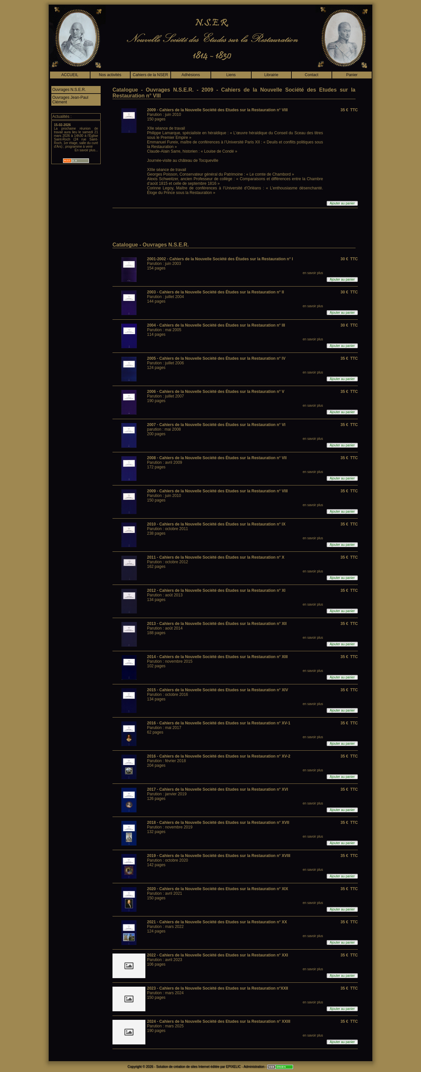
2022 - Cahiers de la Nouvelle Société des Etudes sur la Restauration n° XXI (217, 955)
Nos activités (110, 75)
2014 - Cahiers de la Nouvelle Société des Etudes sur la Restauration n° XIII (217, 656)
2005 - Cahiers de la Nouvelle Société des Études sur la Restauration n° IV (216, 358)
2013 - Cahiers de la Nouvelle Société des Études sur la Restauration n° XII (216, 623)
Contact (311, 75)
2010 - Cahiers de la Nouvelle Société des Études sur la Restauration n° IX (216, 524)
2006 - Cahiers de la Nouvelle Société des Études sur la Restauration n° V (216, 391)
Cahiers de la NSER (150, 75)
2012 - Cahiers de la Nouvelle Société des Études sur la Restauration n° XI (216, 590)
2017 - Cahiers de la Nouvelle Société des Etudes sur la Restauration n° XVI (217, 789)
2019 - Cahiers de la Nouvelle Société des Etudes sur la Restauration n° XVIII (218, 855)
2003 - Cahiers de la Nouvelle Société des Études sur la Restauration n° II (215, 292)
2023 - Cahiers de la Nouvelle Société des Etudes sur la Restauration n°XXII (217, 988)
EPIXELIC (233, 1066)
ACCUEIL (69, 75)
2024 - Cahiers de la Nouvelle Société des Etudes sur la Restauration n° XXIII (218, 1021)
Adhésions (191, 75)
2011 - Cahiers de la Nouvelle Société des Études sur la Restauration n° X (216, 557)
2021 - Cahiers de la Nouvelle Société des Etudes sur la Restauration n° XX (217, 922)
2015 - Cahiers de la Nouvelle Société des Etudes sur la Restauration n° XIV (217, 690)
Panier (352, 75)
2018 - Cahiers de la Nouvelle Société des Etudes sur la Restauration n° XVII (218, 822)
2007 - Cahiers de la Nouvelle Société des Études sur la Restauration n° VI (216, 424)
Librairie (271, 75)
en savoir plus (313, 273)
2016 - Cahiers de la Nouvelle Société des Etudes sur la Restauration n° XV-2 (218, 756)
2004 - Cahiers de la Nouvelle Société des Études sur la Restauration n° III (216, 325)
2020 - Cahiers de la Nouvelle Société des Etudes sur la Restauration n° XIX (217, 889)
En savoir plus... (86, 150)
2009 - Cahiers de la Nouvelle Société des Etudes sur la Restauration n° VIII (217, 110)
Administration (253, 1066)
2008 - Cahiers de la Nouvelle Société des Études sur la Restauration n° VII (216, 458)
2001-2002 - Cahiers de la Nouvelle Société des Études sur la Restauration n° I (220, 259)
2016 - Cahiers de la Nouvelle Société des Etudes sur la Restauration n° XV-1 (218, 723)
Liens (231, 75)
